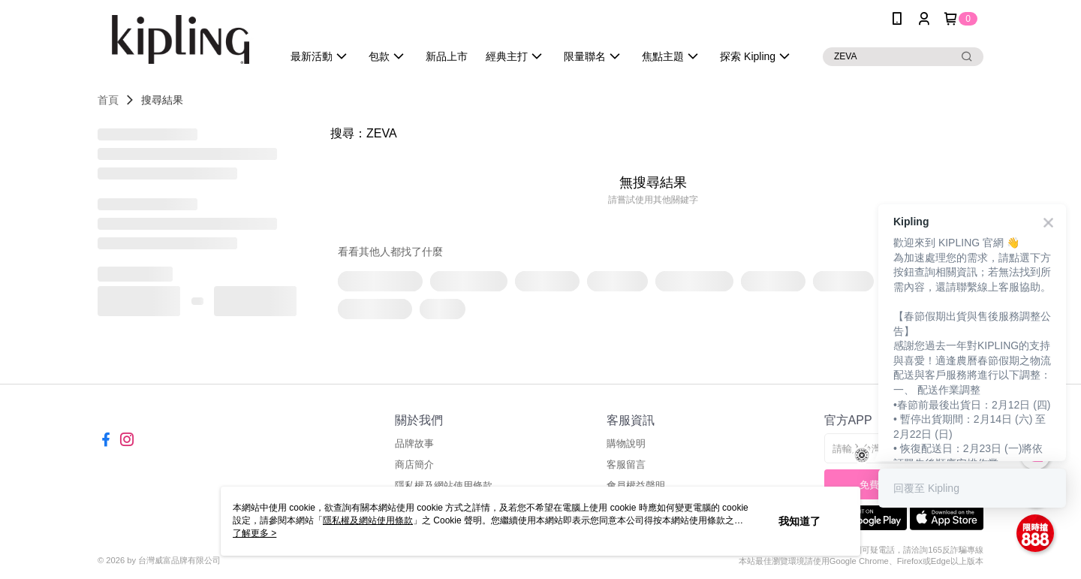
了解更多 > (254, 533)
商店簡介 (414, 464)
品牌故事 (414, 443)
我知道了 (799, 521)
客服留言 (626, 464)
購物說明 (626, 443)
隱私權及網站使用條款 (368, 520)
